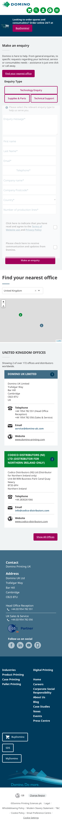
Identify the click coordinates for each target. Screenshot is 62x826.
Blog (36, 702)
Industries (9, 670)
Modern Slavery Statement (40, 808)
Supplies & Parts (17, 98)
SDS (8, 747)
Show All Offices (45, 537)
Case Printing (11, 679)
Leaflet (58, 341)
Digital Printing (43, 670)
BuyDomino (15, 737)
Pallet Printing (11, 684)
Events (37, 716)
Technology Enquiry (31, 90)
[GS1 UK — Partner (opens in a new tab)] (20, 628)
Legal (47, 803)
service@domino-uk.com (29, 428)
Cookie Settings (31, 817)
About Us (39, 697)
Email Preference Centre (39, 812)
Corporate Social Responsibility (44, 690)
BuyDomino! (22, 28)
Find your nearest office (18, 73)
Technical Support (44, 98)
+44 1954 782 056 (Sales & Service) (33, 417)
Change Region (37, 795)
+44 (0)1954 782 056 (22, 619)
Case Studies (41, 706)
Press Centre (41, 720)
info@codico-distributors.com (32, 510)
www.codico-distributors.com (31, 521)
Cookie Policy (18, 812)
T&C (58, 808)
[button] (35, 290)
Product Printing (13, 674)
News (37, 711)
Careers (38, 684)
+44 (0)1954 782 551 (22, 609)
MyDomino (12, 758)
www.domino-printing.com (30, 439)
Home (37, 679)
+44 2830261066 (24, 499)
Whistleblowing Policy (13, 808)
